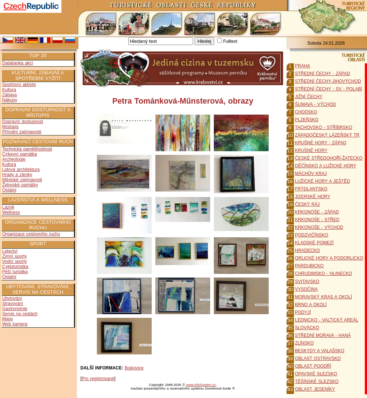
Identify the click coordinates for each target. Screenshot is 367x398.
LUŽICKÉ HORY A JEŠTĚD (322, 181)
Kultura (9, 89)
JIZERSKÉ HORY (312, 196)
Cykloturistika (15, 266)
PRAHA (302, 65)
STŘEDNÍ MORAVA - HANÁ (323, 335)
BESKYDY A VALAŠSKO (319, 350)
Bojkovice (134, 368)
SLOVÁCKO (307, 327)
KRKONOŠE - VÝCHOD (319, 227)
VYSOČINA (306, 289)
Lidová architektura (20, 169)
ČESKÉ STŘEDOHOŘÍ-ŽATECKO (329, 158)
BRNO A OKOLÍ (311, 304)
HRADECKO (307, 250)
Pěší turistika (15, 271)
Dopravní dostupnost (22, 121)
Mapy (7, 318)
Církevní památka (19, 154)
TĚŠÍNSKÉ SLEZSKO (316, 381)
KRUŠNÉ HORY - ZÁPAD (320, 142)
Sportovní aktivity (19, 84)
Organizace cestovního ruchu (31, 234)
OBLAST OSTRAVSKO (318, 358)
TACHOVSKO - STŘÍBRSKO (323, 127)
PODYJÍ (303, 312)
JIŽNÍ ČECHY (308, 96)
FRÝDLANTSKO (311, 188)
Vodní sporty (14, 261)
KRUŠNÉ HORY (311, 150)
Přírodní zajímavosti (21, 131)
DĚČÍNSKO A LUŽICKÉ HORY (325, 165)
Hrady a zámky (17, 174)
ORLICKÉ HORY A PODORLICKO (329, 258)
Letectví (10, 251)
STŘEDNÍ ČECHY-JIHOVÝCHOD (328, 81)
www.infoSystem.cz (201, 385)
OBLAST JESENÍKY (315, 389)
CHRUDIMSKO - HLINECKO (323, 273)
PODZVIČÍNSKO (311, 235)
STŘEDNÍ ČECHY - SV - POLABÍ (328, 89)
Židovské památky (20, 184)
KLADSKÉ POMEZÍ (314, 242)
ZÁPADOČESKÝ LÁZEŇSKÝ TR (327, 135)
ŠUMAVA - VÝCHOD (315, 104)
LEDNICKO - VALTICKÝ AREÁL (326, 320)
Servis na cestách (20, 313)
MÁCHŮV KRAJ (311, 173)
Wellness (11, 212)
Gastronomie (14, 308)
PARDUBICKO (309, 265)
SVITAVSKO (307, 281)
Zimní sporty (14, 256)
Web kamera (14, 324)
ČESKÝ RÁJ (307, 204)
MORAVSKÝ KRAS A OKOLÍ (323, 297)
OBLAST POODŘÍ (313, 366)
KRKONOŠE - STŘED (317, 219)
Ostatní (9, 190)
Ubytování (12, 298)
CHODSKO (306, 112)
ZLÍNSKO (304, 343)
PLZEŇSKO (306, 119)
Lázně (8, 207)
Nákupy (9, 100)
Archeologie (13, 159)
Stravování (12, 303)
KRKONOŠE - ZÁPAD (317, 212)
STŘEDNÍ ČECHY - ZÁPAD (322, 73)
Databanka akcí (17, 63)
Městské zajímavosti (22, 179)
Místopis (10, 126)
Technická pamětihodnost (27, 149)
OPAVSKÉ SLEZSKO (316, 373)
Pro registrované (98, 378)
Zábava (9, 94)
